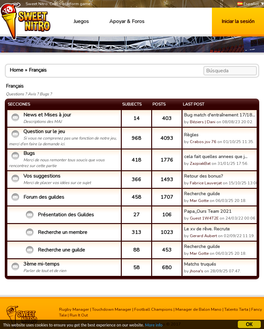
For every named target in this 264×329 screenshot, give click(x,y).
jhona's (196, 271)
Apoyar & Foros (126, 21)
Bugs (29, 153)
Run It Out (79, 315)
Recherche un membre (62, 232)
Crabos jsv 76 (203, 142)
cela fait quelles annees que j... (215, 156)
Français (38, 70)
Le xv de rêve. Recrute (207, 229)
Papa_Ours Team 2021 (208, 211)
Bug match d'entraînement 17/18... (219, 115)
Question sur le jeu (44, 131)
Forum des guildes (43, 197)
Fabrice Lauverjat (206, 183)
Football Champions (153, 309)
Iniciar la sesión (237, 21)
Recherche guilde (202, 193)
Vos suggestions (41, 176)
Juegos (81, 21)
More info (153, 325)
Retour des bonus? (203, 176)
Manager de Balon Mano (198, 309)
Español (248, 4)
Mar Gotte (199, 201)
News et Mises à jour (47, 115)
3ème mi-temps (41, 264)
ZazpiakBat (200, 163)
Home (16, 70)
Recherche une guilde (61, 249)
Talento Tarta (236, 309)
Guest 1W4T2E (204, 218)
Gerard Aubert (203, 236)
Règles (191, 135)
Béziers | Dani (202, 122)
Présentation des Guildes (66, 214)
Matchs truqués (200, 264)
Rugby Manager (74, 309)
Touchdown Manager (111, 309)
